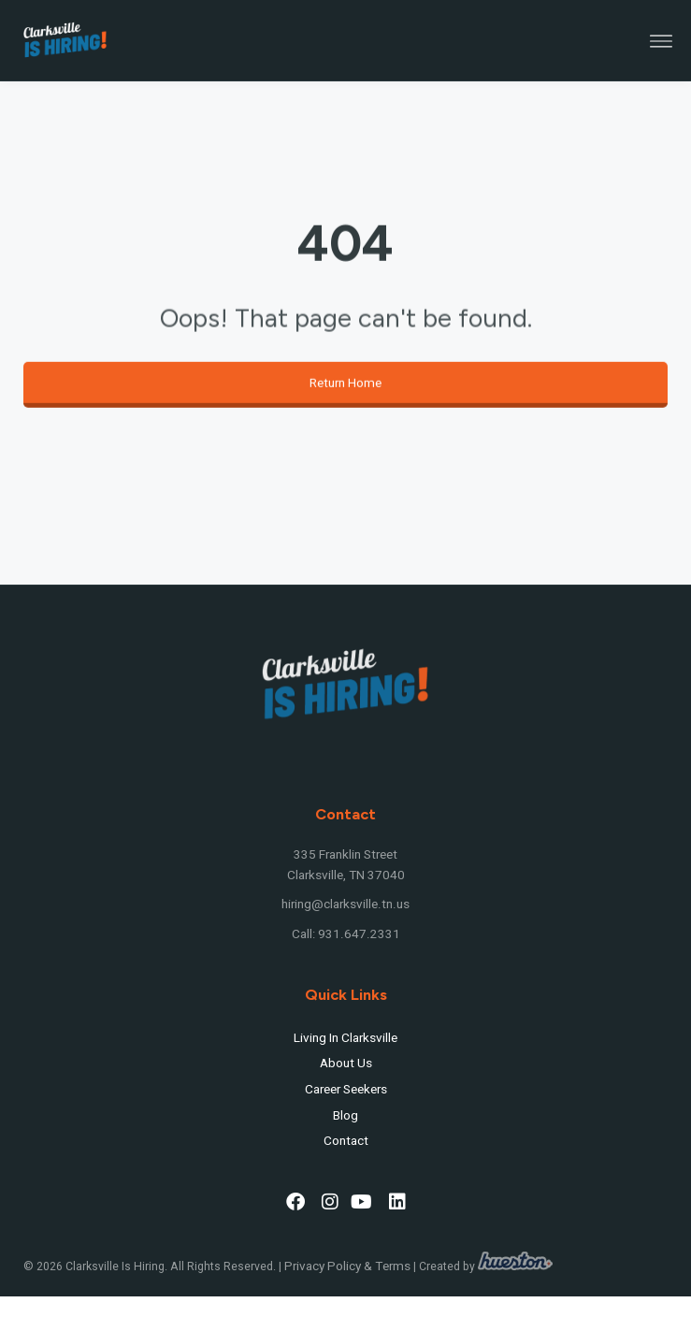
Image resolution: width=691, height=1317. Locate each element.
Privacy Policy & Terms (347, 1266)
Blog (345, 1116)
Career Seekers (346, 1089)
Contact (346, 1141)
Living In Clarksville (345, 1038)
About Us (346, 1063)
